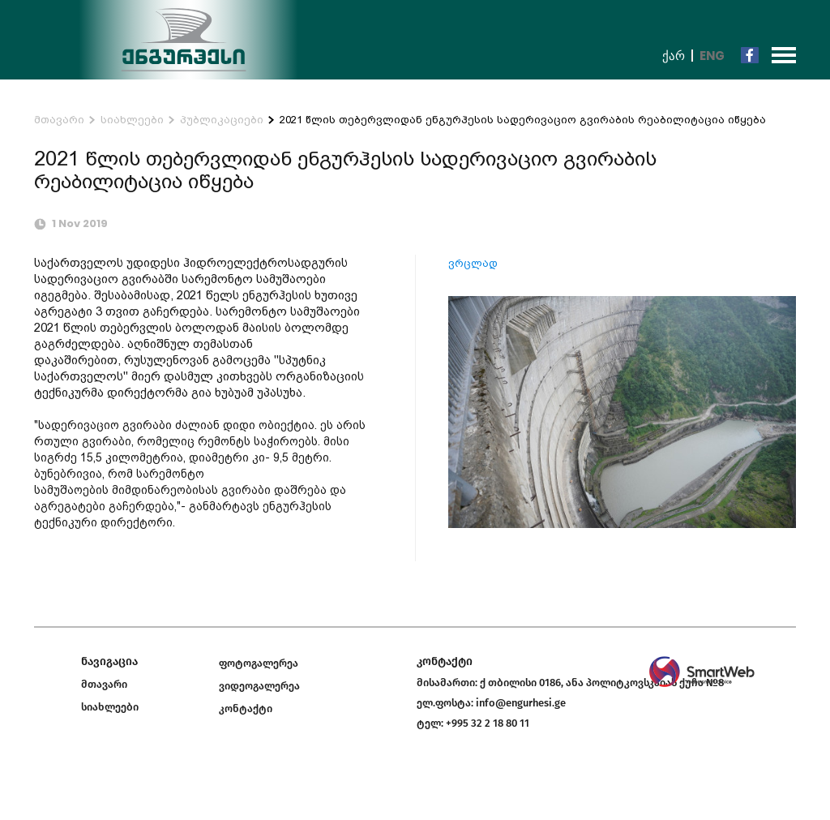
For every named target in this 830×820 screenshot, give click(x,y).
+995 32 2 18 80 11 (487, 723)
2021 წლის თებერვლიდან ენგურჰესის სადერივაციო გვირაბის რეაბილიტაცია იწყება (523, 120)
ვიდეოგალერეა (259, 686)
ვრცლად (473, 263)
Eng (712, 55)
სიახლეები (132, 120)
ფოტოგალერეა (258, 663)
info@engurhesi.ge (521, 703)
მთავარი (59, 120)
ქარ (673, 55)
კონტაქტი (245, 708)
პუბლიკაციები (221, 120)
